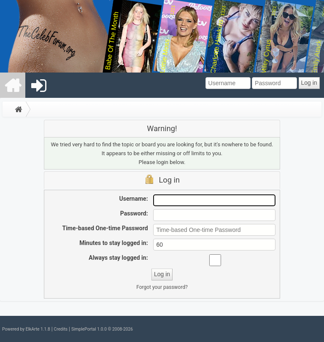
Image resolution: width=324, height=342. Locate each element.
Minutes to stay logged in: (113, 243)
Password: (134, 213)
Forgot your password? (162, 287)
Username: (133, 198)
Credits (61, 329)
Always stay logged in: (118, 257)
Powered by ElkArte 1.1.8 (26, 329)
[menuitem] (13, 85)
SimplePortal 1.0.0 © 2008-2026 (102, 329)
